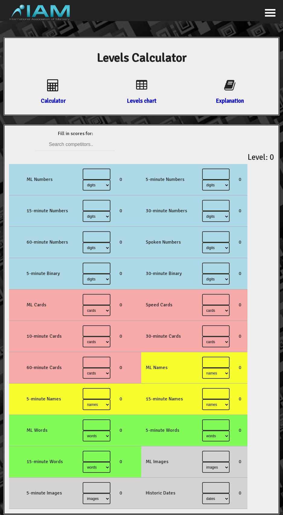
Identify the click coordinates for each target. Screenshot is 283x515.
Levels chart (141, 100)
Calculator (53, 100)
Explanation (230, 100)
